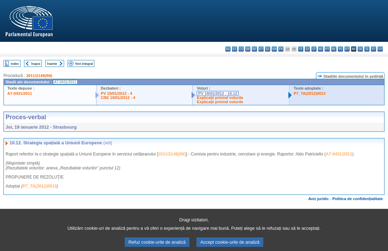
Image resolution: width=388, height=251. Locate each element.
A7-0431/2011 (19, 93)
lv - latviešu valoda (307, 49)
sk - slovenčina (360, 49)
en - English (274, 49)
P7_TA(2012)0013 (309, 93)
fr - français (281, 49)
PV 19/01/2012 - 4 (116, 93)
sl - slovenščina (367, 49)
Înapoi (35, 64)
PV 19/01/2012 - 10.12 (217, 93)
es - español (234, 49)
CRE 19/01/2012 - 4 (118, 98)
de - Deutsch (254, 49)
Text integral (84, 64)
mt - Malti (327, 49)
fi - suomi (373, 49)
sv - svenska (380, 49)
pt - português (347, 49)
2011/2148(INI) (39, 76)
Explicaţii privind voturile (220, 98)
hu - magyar (320, 49)
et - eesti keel (261, 49)
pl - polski (340, 49)
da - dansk (247, 49)
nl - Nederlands (333, 49)
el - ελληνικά (267, 49)
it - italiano (300, 49)
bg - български (228, 49)
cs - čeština (241, 49)
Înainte (52, 64)
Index (15, 64)
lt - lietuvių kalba (314, 49)
